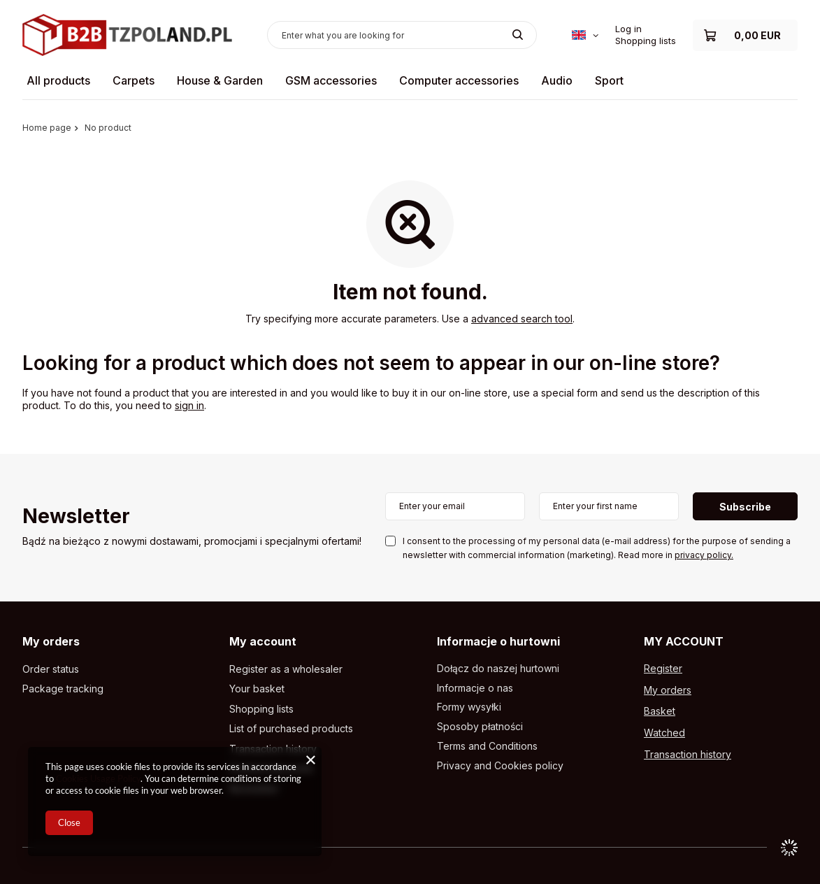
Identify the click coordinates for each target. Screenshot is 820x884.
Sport (609, 80)
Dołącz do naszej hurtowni (498, 668)
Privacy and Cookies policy (500, 765)
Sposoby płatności (480, 726)
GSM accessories (331, 80)
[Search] (517, 35)
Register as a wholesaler (286, 669)
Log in (628, 28)
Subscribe (745, 507)
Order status (50, 669)
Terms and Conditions (487, 746)
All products (58, 80)
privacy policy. (704, 555)
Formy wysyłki (469, 707)
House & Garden (220, 80)
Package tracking (62, 688)
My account (262, 641)
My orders (51, 641)
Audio (557, 80)
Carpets (133, 80)
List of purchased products (291, 728)
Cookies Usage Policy (98, 778)
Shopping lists (645, 40)
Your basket (257, 688)
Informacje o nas (475, 688)
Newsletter (76, 517)
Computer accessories (459, 80)
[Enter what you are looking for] (402, 35)
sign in (189, 405)
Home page (46, 127)
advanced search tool (522, 319)
